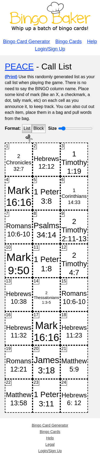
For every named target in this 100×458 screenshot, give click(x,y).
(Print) (11, 76)
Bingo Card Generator (26, 41)
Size (52, 128)
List (27, 128)
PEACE (19, 66)
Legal (49, 444)
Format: (13, 128)
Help (92, 41)
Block (38, 128)
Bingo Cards (68, 41)
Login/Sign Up (50, 49)
